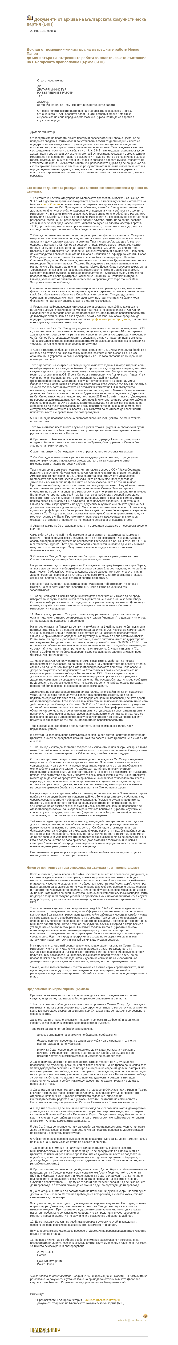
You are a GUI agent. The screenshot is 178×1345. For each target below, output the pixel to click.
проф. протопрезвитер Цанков (110, 319)
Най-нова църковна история (101, 1300)
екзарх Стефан (50, 204)
